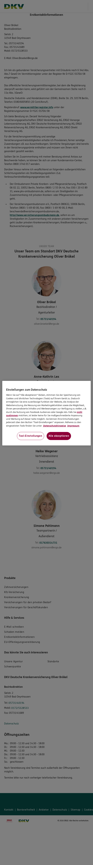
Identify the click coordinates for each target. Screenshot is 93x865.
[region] (46, 413)
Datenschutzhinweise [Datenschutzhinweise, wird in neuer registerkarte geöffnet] (54, 425)
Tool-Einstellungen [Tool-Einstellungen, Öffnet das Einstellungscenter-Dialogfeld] (30, 435)
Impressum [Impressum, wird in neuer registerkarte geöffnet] (73, 425)
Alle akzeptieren (59, 435)
